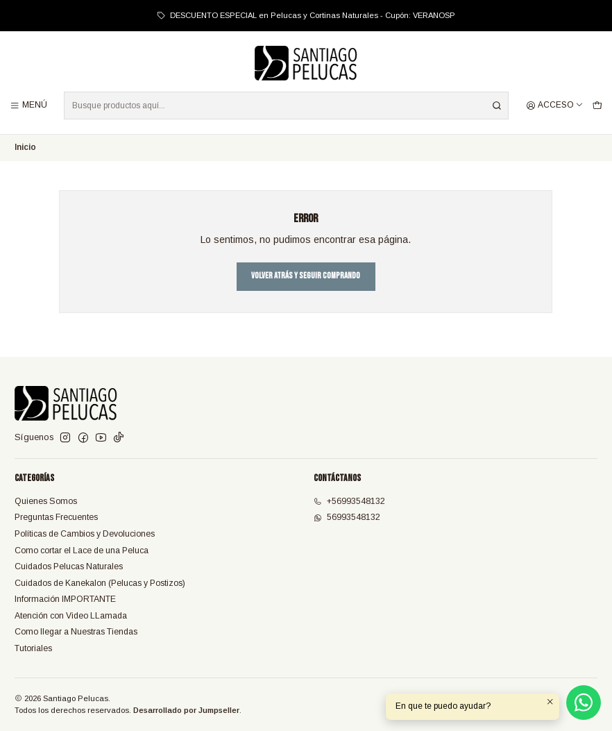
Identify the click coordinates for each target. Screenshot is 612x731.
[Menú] (29, 105)
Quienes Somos (46, 501)
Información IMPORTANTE (65, 599)
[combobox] (286, 105)
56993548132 (347, 517)
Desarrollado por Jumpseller (186, 710)
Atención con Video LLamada (71, 616)
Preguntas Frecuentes (56, 517)
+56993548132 (349, 501)
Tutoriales (33, 648)
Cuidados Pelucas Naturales (69, 566)
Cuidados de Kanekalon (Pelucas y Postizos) (100, 583)
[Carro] (597, 105)
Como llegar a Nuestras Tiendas (76, 632)
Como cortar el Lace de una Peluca (81, 550)
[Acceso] (554, 105)
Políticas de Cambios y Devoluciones (85, 534)
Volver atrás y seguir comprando (305, 276)
